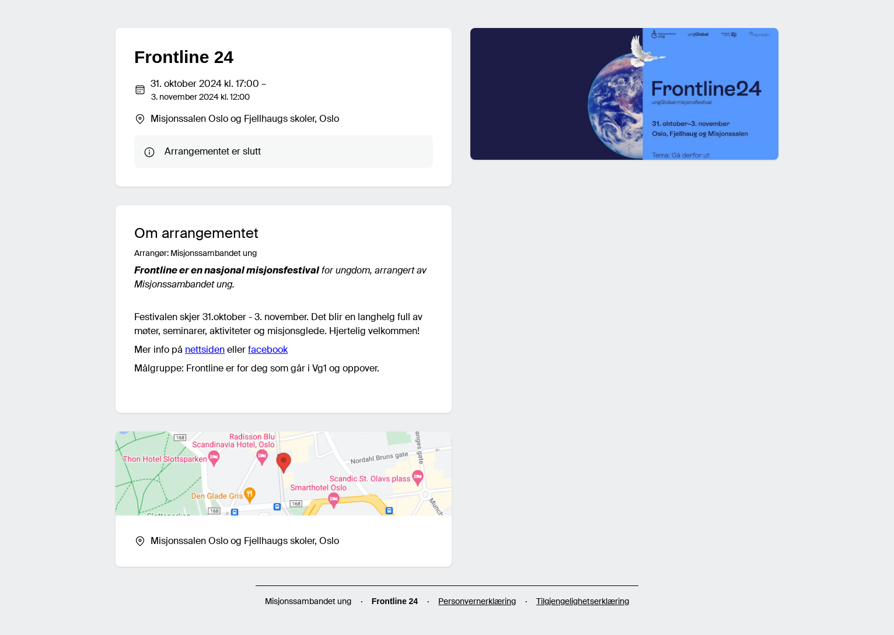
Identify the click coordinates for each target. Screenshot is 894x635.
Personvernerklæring (477, 601)
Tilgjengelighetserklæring (582, 601)
